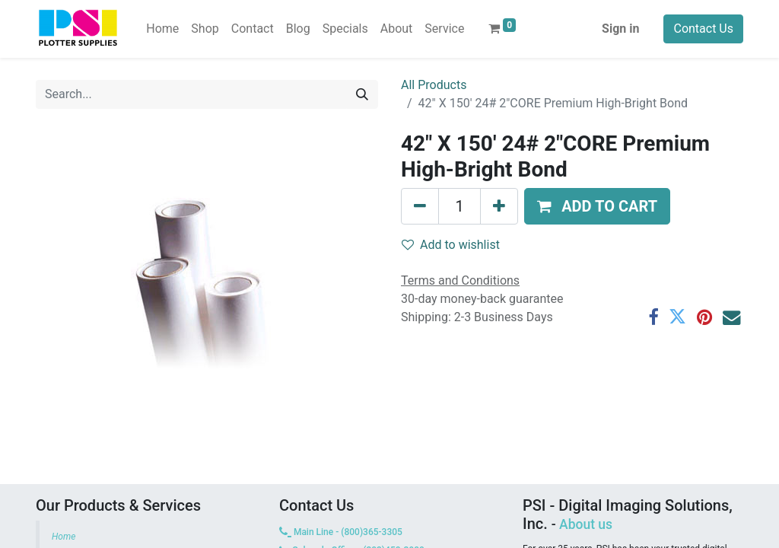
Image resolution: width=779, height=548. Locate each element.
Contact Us (703, 28)
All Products (433, 85)
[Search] (362, 94)
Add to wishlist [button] (451, 244)
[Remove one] (420, 206)
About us (585, 524)
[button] (597, 206)
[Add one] (499, 206)
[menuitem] (162, 29)
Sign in (620, 28)
